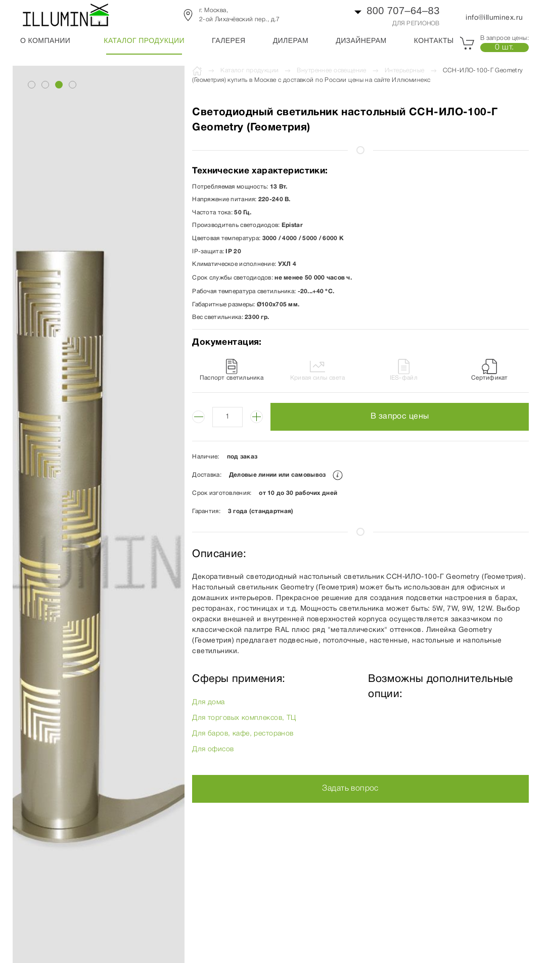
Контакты (434, 40)
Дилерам (290, 40)
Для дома (208, 702)
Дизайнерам (361, 40)
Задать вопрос (350, 788)
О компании (45, 40)
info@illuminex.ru (494, 18)
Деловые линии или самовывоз (286, 475)
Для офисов (213, 749)
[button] (93, 547)
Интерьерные (405, 70)
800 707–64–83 (403, 10)
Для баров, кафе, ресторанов (242, 733)
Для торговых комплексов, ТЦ (244, 718)
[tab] (31, 84)
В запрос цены (400, 416)
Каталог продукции (144, 40)
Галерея (229, 40)
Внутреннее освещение (331, 70)
